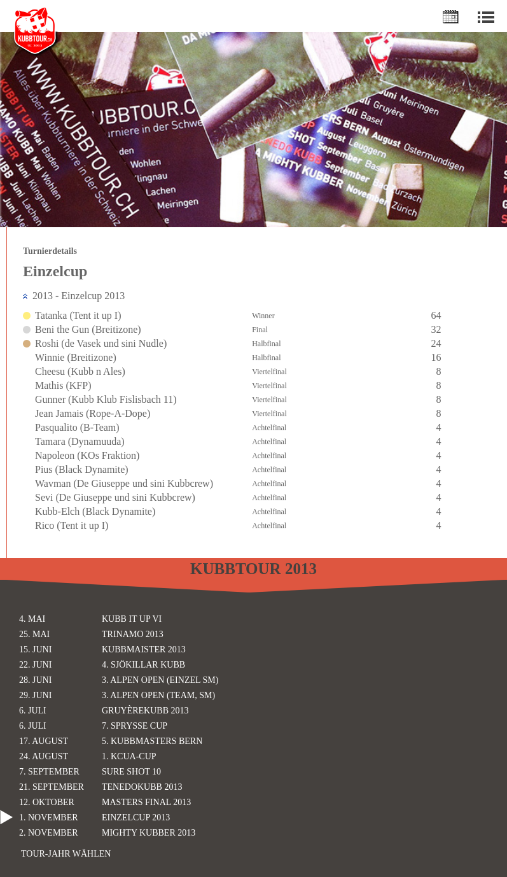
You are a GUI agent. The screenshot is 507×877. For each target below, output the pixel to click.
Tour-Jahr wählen (66, 854)
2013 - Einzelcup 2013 (78, 295)
